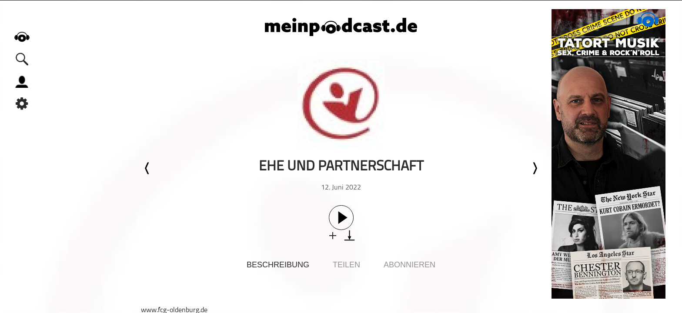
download (349, 235)
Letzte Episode (147, 168)
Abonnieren (409, 264)
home (21, 37)
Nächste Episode (534, 168)
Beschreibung (278, 264)
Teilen (346, 264)
